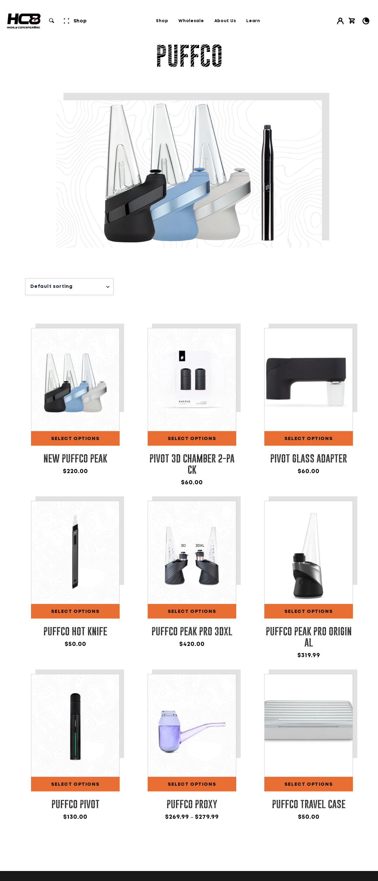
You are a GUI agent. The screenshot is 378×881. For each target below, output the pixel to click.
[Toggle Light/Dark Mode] (366, 21)
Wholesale (191, 21)
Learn (253, 21)
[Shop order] (69, 286)
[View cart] (352, 21)
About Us (225, 21)
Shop (162, 21)
